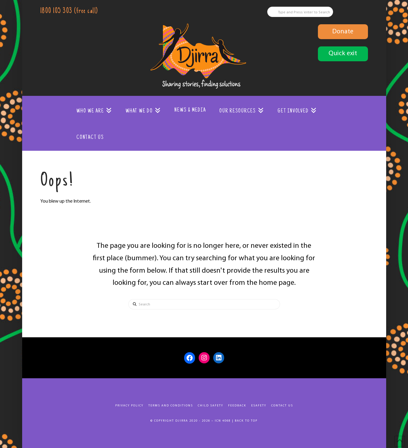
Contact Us (282, 405)
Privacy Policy (129, 405)
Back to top (246, 421)
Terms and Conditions (170, 405)
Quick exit (343, 53)
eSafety (258, 405)
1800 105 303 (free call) (69, 11)
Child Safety (210, 405)
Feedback (237, 405)
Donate (342, 31)
